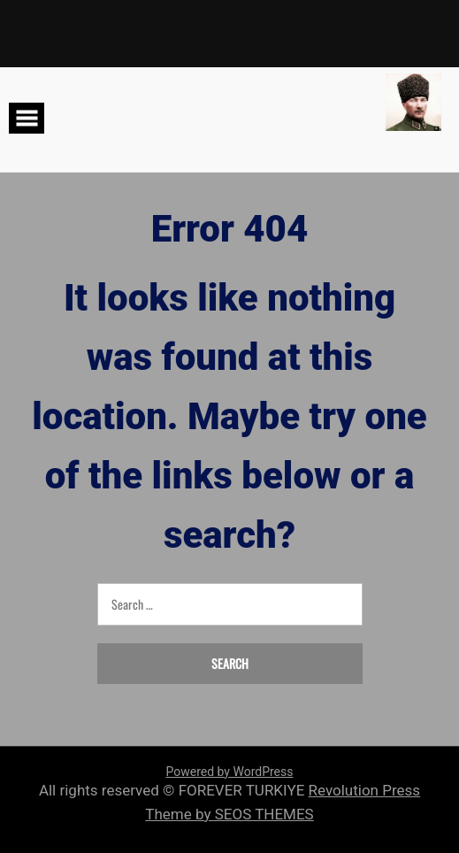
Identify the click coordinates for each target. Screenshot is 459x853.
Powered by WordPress (230, 772)
